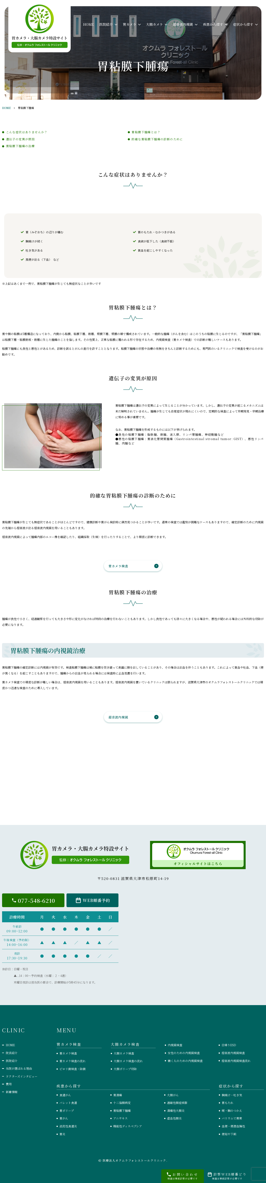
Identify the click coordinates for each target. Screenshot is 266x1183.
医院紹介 (11, 1061)
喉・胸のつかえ (232, 1110)
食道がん (65, 1095)
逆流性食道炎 (68, 1126)
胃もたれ (227, 1103)
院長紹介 (11, 1053)
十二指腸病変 (122, 1103)
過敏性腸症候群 (177, 1103)
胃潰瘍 (117, 1095)
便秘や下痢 (229, 1134)
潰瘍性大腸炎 (176, 1110)
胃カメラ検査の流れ (72, 1061)
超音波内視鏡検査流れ (236, 1061)
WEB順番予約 (96, 900)
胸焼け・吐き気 (232, 1095)
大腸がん (173, 1095)
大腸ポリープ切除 (125, 1069)
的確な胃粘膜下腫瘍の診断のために (157, 139)
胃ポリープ (66, 1110)
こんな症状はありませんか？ (27, 132)
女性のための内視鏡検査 (184, 1053)
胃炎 (62, 1134)
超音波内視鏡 (118, 717)
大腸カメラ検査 (124, 1053)
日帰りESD (229, 1045)
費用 (9, 1084)
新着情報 (11, 1092)
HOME (88, 24)
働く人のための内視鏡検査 (185, 1061)
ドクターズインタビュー (21, 1076)
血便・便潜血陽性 (233, 1126)
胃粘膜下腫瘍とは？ (146, 132)
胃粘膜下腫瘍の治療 (20, 146)
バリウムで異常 (232, 1118)
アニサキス (120, 1118)
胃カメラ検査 (118, 566)
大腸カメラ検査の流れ (128, 1061)
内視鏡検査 (175, 1045)
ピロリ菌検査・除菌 (72, 1069)
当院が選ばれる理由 (19, 1068)
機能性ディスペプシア (127, 1126)
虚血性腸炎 (174, 1118)
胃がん (63, 1118)
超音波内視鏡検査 (233, 1053)
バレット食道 (68, 1103)
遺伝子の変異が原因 (20, 139)
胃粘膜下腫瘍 (122, 1110)
